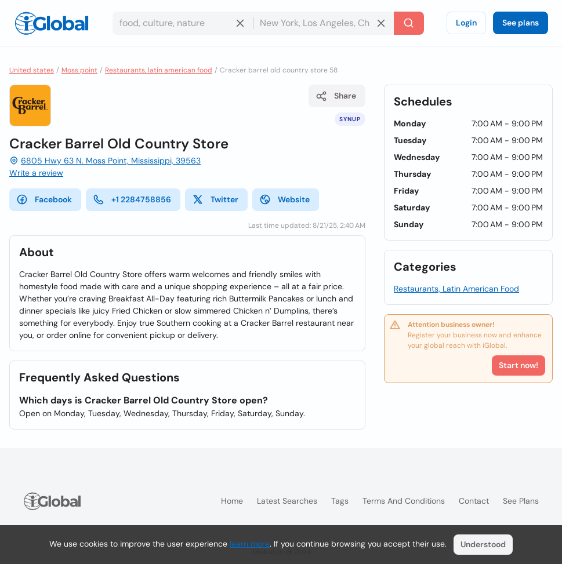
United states (31, 70)
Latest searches (287, 501)
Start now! (518, 365)
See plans (520, 22)
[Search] (409, 23)
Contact (474, 501)
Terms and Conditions (403, 501)
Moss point (79, 70)
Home (232, 501)
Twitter (215, 199)
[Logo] (51, 23)
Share (336, 96)
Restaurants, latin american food (158, 70)
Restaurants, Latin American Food (456, 288)
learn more (250, 543)
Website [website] (284, 199)
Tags (340, 501)
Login (466, 22)
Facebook (44, 199)
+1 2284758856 (132, 199)
